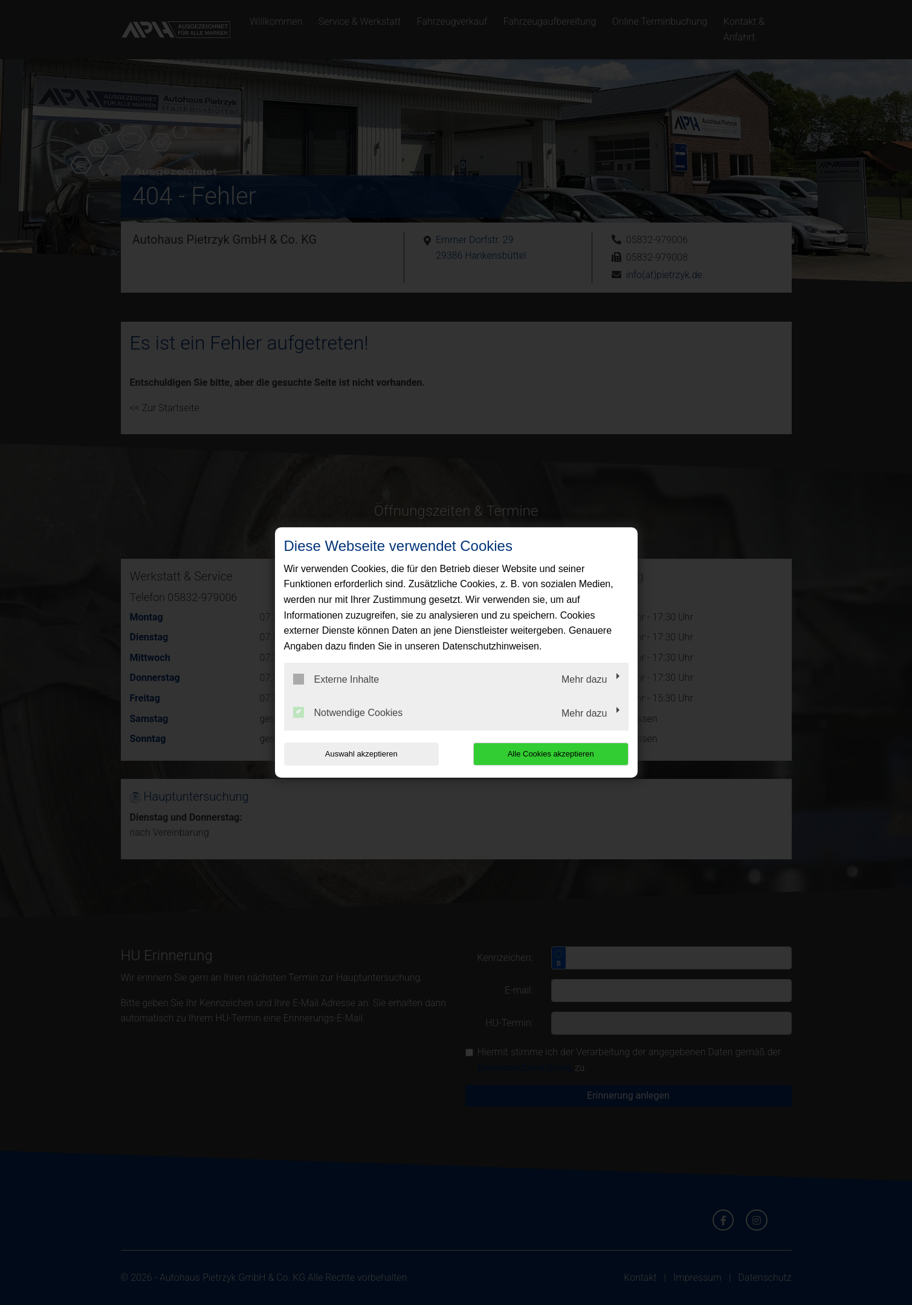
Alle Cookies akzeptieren (551, 753)
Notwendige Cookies (348, 712)
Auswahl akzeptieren (361, 753)
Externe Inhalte (336, 679)
